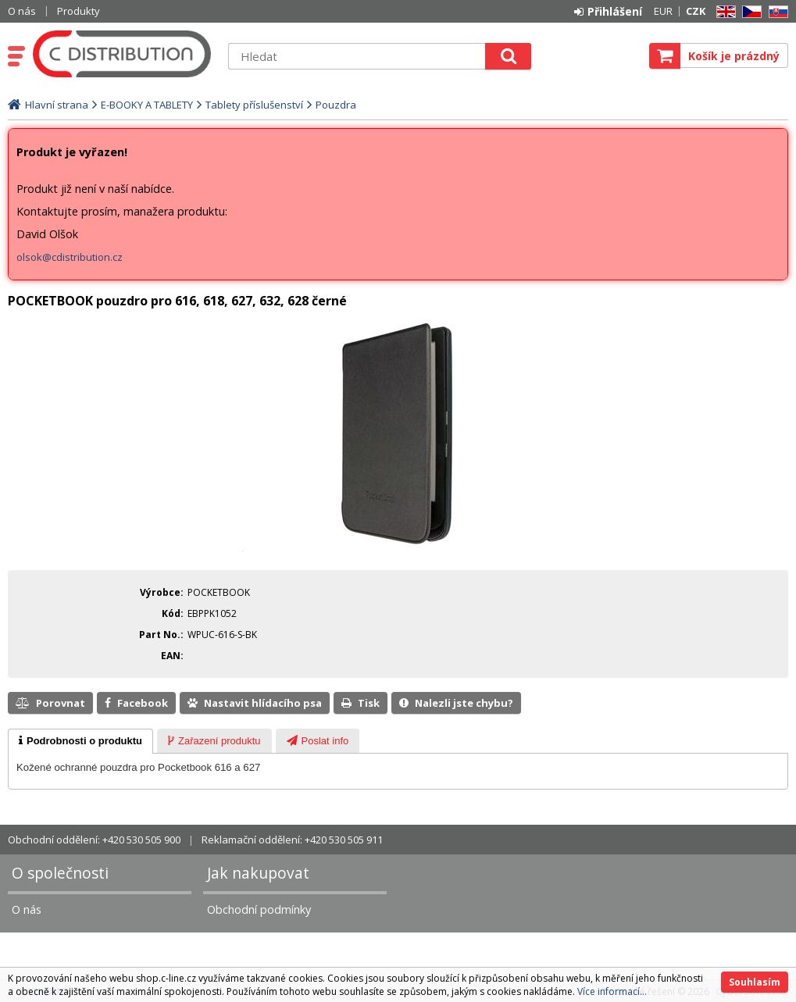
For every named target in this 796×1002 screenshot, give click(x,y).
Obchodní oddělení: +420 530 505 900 (94, 840)
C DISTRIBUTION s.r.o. (122, 53)
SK (775, 12)
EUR (663, 11)
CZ (749, 12)
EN (723, 12)
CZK (695, 11)
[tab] (80, 741)
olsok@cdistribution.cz (69, 257)
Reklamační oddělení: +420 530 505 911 (292, 840)
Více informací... (612, 991)
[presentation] (80, 741)
